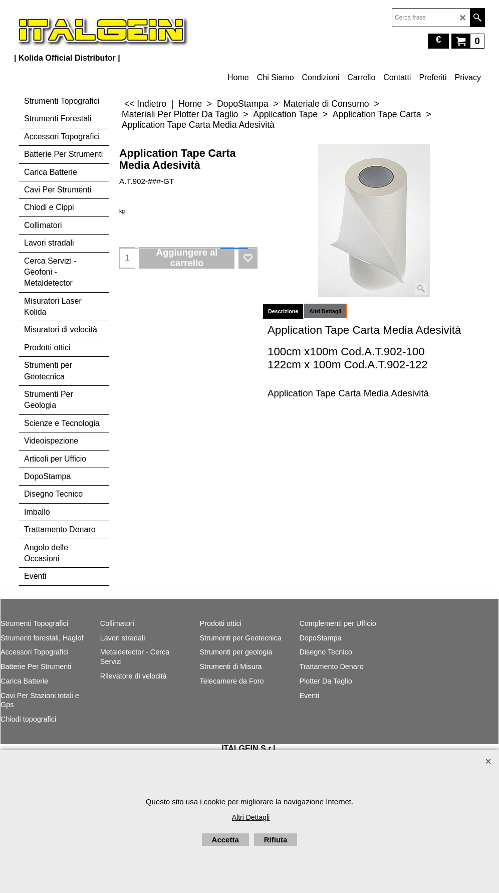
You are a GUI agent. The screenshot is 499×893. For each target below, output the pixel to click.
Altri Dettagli (325, 311)
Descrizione (283, 311)
